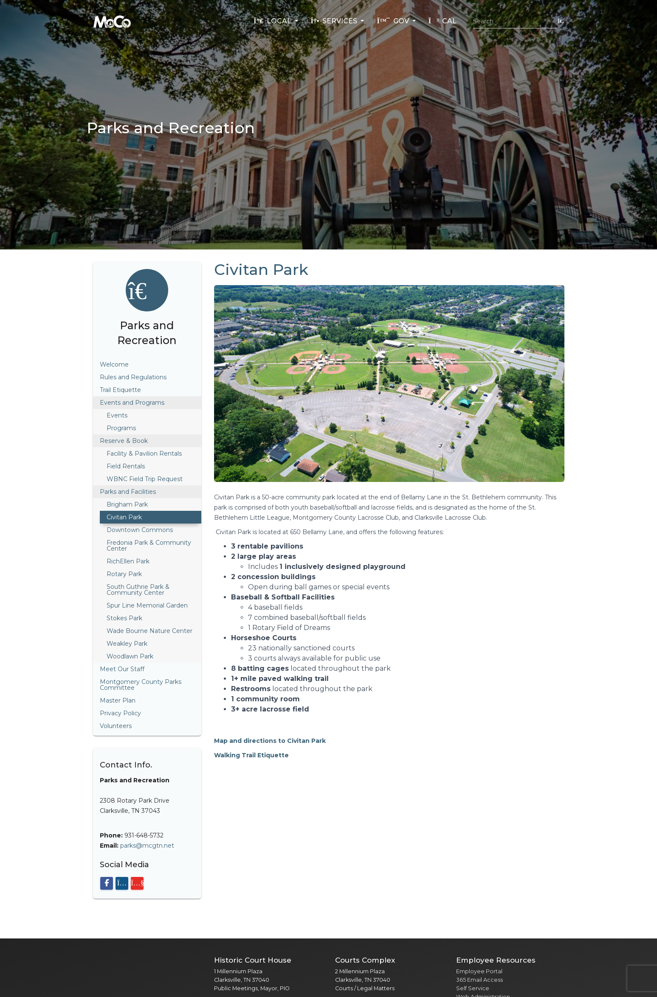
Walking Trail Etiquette (251, 755)
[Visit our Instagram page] (122, 883)
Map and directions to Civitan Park (270, 741)
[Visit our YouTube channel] (137, 883)
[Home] (112, 21)
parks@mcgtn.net (147, 845)
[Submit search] (561, 21)
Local (273, 21)
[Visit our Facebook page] (106, 883)
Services (335, 21)
